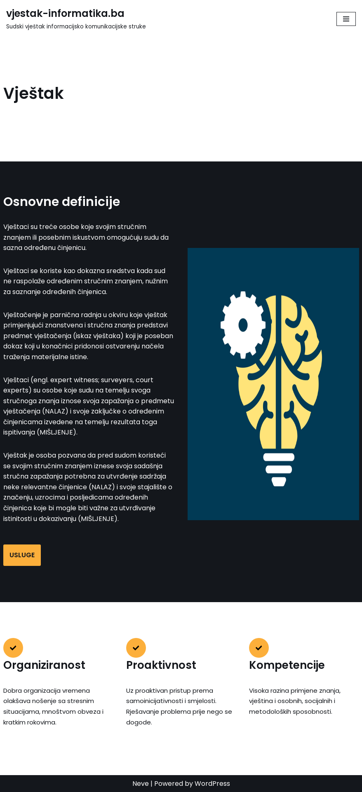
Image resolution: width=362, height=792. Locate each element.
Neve (140, 783)
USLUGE (22, 555)
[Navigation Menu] (346, 19)
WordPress (212, 783)
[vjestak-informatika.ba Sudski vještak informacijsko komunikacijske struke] (76, 19)
